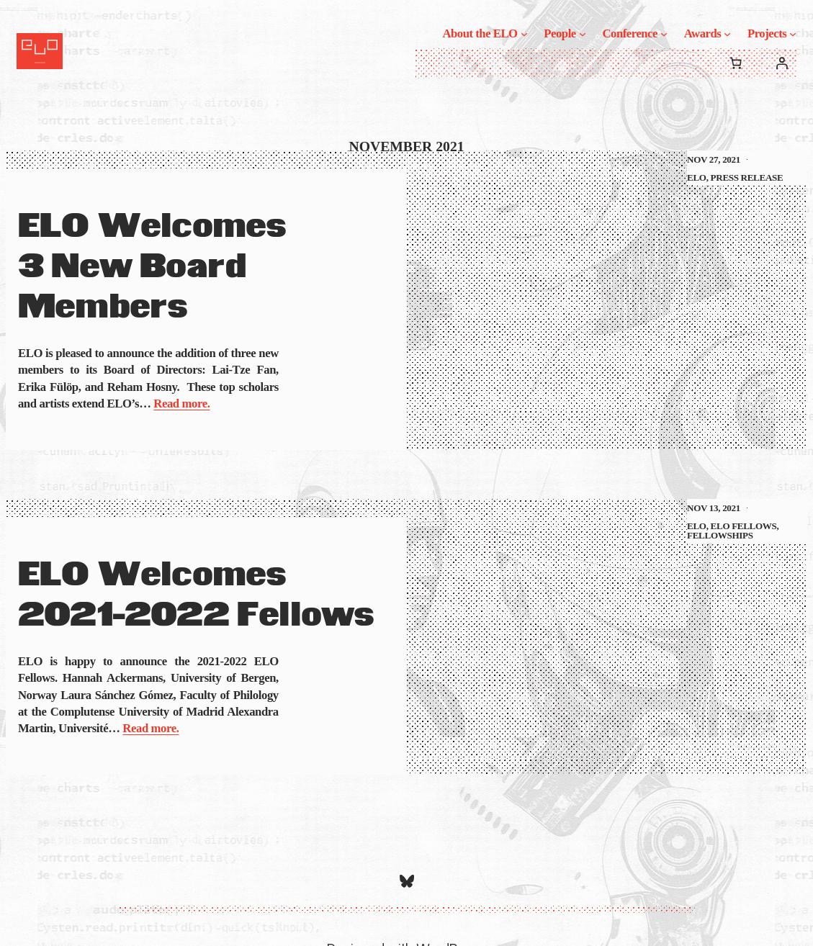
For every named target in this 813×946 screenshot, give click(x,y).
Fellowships (720, 535)
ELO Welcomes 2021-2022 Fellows (196, 595)
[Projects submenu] (792, 33)
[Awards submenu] (727, 33)
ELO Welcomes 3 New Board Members (152, 268)
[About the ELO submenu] (524, 33)
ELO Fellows (744, 526)
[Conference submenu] (664, 33)
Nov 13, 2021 (713, 508)
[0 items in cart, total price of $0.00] (735, 63)
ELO (696, 177)
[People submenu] (582, 33)
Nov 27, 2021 (713, 159)
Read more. (181, 403)
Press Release (747, 177)
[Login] (782, 63)
